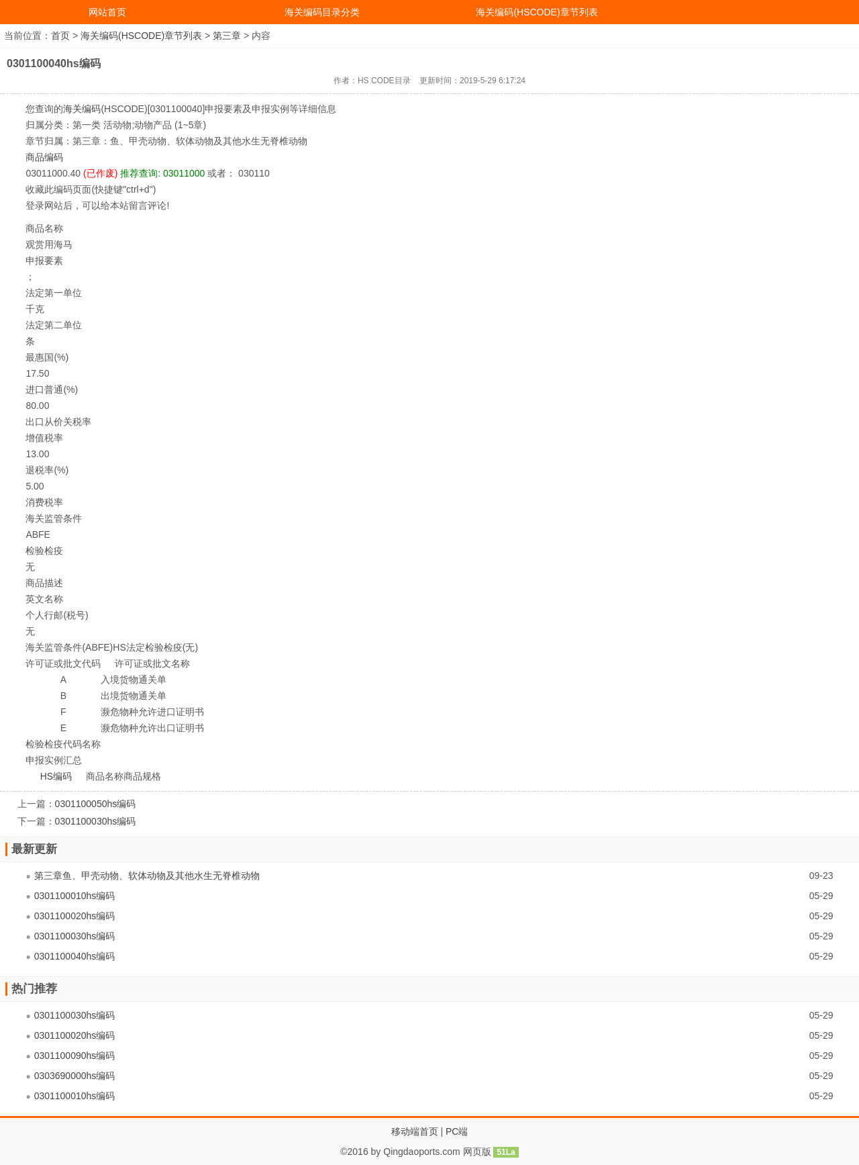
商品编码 (44, 157)
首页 (60, 35)
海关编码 (82, 108)
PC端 (457, 1131)
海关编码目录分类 (322, 12)
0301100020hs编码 (74, 916)
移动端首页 (414, 1131)
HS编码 (56, 776)
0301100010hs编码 (74, 895)
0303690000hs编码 (74, 1075)
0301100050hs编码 (95, 803)
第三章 (227, 35)
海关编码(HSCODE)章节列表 (536, 12)
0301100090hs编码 (74, 1055)
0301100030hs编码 (95, 821)
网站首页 (107, 12)
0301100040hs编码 (74, 956)
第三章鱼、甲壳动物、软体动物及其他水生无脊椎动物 (147, 875)
